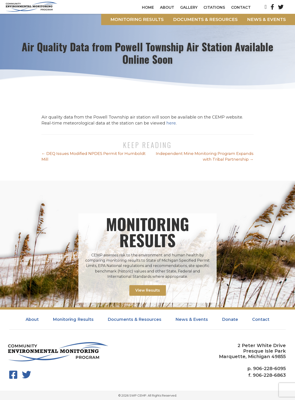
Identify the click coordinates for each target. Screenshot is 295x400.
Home (148, 7)
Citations (214, 7)
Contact (241, 7)
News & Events (266, 19)
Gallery (189, 7)
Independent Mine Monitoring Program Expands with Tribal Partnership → (205, 156)
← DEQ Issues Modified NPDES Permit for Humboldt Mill (93, 156)
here (171, 123)
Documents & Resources (205, 19)
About (167, 7)
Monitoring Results (137, 19)
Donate (230, 319)
